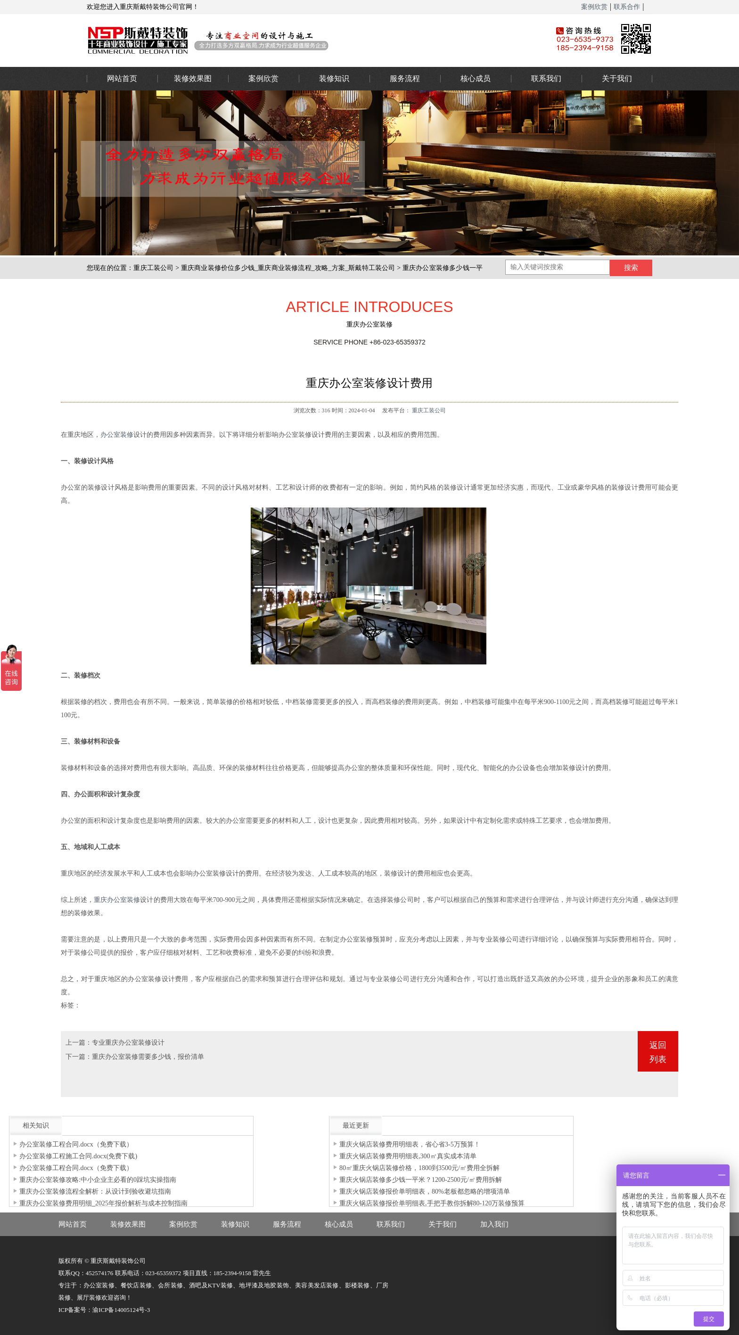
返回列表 (657, 1052)
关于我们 (617, 78)
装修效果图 (193, 78)
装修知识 (334, 78)
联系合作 (627, 6)
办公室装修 (116, 434)
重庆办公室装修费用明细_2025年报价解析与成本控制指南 (103, 1203)
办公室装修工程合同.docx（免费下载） (76, 1144)
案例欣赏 (594, 6)
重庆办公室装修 (306, 40)
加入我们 (494, 1224)
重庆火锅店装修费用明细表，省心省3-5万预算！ (409, 1144)
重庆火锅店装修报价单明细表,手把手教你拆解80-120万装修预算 (432, 1203)
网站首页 (122, 78)
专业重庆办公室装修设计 (128, 1042)
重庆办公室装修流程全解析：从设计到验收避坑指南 (95, 1191)
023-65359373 (719, 599)
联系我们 (546, 78)
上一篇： (79, 1042)
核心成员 (475, 78)
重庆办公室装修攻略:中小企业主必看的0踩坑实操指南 (97, 1179)
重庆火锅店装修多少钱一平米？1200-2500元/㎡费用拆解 (420, 1179)
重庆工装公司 (153, 267)
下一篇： (79, 1056)
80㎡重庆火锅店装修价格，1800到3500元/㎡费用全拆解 (419, 1167)
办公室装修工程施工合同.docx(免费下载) (78, 1156)
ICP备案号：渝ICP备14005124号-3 (104, 1309)
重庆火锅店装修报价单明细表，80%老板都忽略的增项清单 (424, 1191)
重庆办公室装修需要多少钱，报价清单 (148, 1056)
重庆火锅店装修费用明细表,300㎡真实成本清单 (407, 1156)
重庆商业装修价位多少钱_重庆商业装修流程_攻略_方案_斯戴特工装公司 (288, 267)
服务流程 (405, 78)
